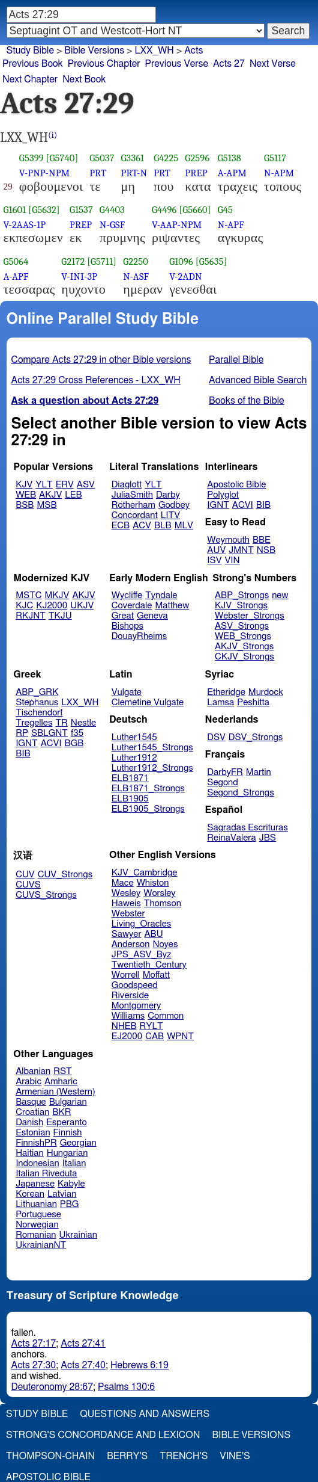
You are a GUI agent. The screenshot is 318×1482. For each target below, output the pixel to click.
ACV (142, 525)
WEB (26, 494)
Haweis (126, 903)
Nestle (83, 722)
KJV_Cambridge (145, 872)
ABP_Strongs (242, 595)
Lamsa (220, 702)
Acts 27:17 (33, 1343)
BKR (61, 1112)
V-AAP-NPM (177, 224)
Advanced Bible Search (258, 380)
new (280, 595)
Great (123, 615)
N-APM (279, 173)
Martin (258, 772)
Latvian (61, 1194)
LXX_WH (153, 50)
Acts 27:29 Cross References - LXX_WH (96, 380)
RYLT (151, 1026)
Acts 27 (229, 64)
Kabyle (71, 1183)
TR (61, 722)
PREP (196, 173)
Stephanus (37, 702)
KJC (24, 605)
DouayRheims (139, 636)
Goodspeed (135, 985)
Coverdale (132, 605)
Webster (128, 913)
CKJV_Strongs (244, 656)
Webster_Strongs (249, 615)
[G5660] (195, 209)
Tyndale (161, 595)
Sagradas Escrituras (247, 827)
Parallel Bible (236, 360)
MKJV (57, 595)
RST (62, 1071)
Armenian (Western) (55, 1091)
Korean (30, 1194)
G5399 (31, 158)
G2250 (135, 261)
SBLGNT (49, 733)
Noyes (165, 944)
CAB (154, 1036)
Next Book (84, 79)
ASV (86, 484)
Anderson (131, 944)
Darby (168, 494)
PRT (97, 173)
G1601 (15, 209)
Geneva (152, 615)
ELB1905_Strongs (148, 809)
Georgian (78, 1142)
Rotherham (133, 505)
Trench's (184, 1456)
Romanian (36, 1235)
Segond (222, 782)
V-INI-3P (79, 276)
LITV (170, 515)
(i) (52, 135)
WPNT (180, 1036)
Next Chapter (30, 79)
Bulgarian (68, 1102)
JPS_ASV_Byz (142, 954)
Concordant (135, 515)
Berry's (127, 1456)
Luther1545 (134, 737)
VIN (231, 560)
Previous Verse (176, 64)
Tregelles (34, 722)
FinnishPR (36, 1142)
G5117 (275, 158)
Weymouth (228, 540)
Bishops (127, 626)
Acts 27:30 (33, 1365)
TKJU (60, 615)
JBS (267, 837)
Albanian (33, 1071)
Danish (29, 1122)
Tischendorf (39, 712)
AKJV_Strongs (244, 646)
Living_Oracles (142, 923)
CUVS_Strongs (46, 895)
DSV (216, 737)
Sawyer (127, 934)
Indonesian (37, 1163)
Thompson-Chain (50, 1456)
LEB (73, 494)
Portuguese (38, 1214)
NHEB (124, 1026)
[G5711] (101, 261)
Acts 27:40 (83, 1365)
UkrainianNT (41, 1245)
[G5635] (211, 261)
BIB (263, 505)
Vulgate (127, 692)
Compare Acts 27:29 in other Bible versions (101, 360)
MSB (46, 505)
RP (22, 733)
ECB (121, 525)
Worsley (159, 893)
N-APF (231, 224)
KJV (24, 484)
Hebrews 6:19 (139, 1365)
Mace (123, 883)
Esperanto (66, 1122)
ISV (214, 560)
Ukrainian (78, 1235)
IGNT (218, 505)
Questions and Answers (144, 1414)
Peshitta (253, 702)
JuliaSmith (132, 494)
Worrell (126, 975)
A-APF (16, 276)
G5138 (229, 158)
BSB (25, 505)
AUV (216, 550)
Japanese (35, 1183)
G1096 (181, 261)
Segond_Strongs (240, 792)
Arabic (28, 1081)
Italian (74, 1163)
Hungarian (67, 1153)
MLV (184, 525)
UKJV (82, 605)
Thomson (162, 903)
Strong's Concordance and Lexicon (103, 1435)
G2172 (73, 261)
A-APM (232, 173)
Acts (193, 50)
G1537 (81, 209)
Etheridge (226, 692)
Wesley (126, 893)
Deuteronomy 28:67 (52, 1387)
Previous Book (32, 64)
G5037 (101, 158)
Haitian (30, 1153)
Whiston (153, 883)
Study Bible (30, 50)
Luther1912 (134, 757)
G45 (225, 209)
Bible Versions (94, 50)
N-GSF (112, 224)
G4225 (166, 158)
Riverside (130, 995)
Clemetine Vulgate (148, 702)
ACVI (242, 505)
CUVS (28, 884)
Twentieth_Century (149, 964)
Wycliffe (127, 595)
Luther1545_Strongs (152, 747)
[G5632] (44, 209)
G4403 (112, 209)
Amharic (60, 1081)
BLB (163, 525)
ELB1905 (130, 798)
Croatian (32, 1112)
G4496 (164, 209)
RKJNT (31, 615)
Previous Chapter (104, 64)
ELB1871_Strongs (148, 788)
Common (166, 1015)
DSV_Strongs (256, 737)
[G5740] (62, 158)
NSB (266, 550)
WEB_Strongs (243, 636)
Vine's (235, 1456)
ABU (153, 934)
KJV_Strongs (241, 605)
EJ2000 (127, 1036)
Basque (31, 1102)
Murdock (265, 692)
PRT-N (134, 173)
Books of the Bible (246, 401)
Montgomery (136, 1005)
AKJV (50, 494)
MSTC (28, 595)
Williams (128, 1015)
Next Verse (273, 64)
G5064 (16, 261)
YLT (43, 484)
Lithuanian (36, 1204)
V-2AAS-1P (25, 224)
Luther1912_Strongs (152, 768)
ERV (65, 484)
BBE (262, 540)
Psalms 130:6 (126, 1387)
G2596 (197, 158)
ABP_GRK (37, 692)
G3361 (133, 158)
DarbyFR (225, 772)
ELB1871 (130, 778)
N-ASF (136, 276)
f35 (77, 733)
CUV (25, 874)
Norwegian (37, 1224)
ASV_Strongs (242, 626)
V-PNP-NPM (44, 173)
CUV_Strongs (65, 874)
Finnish (67, 1132)
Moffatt (156, 975)
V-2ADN (185, 276)
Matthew (172, 605)
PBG (69, 1204)
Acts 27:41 (83, 1343)
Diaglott (127, 484)
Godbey (174, 505)
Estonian (33, 1132)
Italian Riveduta (46, 1173)
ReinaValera (231, 837)
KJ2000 (51, 605)
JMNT (241, 550)
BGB (74, 743)
